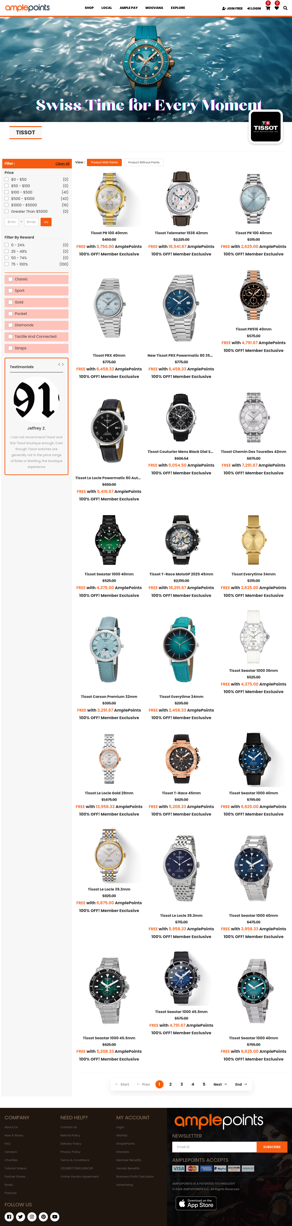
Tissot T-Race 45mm (181, 793)
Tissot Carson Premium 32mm (109, 696)
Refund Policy (70, 1135)
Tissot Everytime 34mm (254, 574)
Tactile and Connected (35, 336)
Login (120, 1127)
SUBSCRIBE (272, 1147)
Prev (143, 1084)
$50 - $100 (21, 186)
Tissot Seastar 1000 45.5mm (109, 1038)
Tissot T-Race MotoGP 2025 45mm (181, 574)
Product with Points (104, 162)
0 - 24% (18, 245)
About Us (11, 1127)
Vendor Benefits (128, 1168)
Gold (19, 302)
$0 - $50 (19, 179)
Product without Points (143, 162)
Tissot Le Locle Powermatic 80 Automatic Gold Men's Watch (130, 478)
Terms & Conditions (74, 1160)
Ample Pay (129, 7)
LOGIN (254, 8)
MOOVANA (154, 7)
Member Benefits (128, 1160)
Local (107, 7)
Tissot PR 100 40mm (109, 233)
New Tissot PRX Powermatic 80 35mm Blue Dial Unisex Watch (204, 355)
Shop (89, 7)
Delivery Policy (70, 1143)
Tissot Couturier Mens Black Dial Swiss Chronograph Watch (203, 451)
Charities (11, 1160)
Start (122, 1084)
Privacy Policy (70, 1152)
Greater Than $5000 (29, 211)
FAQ (7, 1143)
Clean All (63, 163)
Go (46, 222)
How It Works (14, 1135)
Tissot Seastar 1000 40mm (109, 574)
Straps (20, 348)
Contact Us (68, 1127)
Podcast (11, 1193)
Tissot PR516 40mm (254, 329)
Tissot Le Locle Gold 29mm (109, 793)
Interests (122, 1152)
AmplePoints (125, 1143)
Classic (21, 279)
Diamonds (24, 324)
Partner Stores (15, 1176)
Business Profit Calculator (135, 1176)
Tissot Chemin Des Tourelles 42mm (253, 451)
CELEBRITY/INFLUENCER (76, 1168)
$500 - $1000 (23, 198)
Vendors (11, 1152)
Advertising (124, 1185)
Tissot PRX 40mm (109, 355)
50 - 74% (19, 258)
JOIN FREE (232, 8)
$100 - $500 (22, 192)
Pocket (21, 313)
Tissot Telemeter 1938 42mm (181, 233)
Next (220, 1084)
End (241, 1084)
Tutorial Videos (15, 1168)
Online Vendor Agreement (79, 1176)
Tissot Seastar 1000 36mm (253, 670)
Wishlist (122, 1135)
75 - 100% (20, 264)
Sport (19, 290)
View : (80, 162)
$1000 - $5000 (24, 205)
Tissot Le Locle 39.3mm (109, 889)
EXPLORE (178, 7)
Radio (9, 1185)
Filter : (10, 163)
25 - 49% (19, 251)
